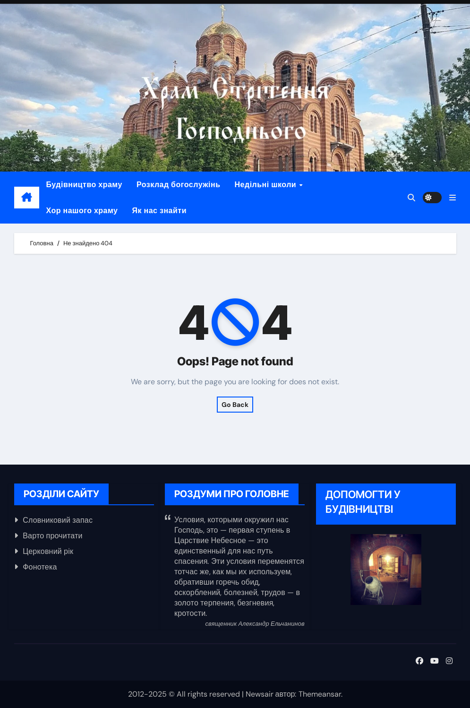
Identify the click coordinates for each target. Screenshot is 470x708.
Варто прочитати (53, 536)
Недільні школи (267, 185)
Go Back (235, 404)
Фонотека (40, 567)
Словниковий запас (58, 520)
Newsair (259, 694)
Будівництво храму (84, 185)
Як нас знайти (159, 211)
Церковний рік (48, 551)
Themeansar (320, 694)
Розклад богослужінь (179, 185)
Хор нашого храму (82, 211)
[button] (452, 197)
